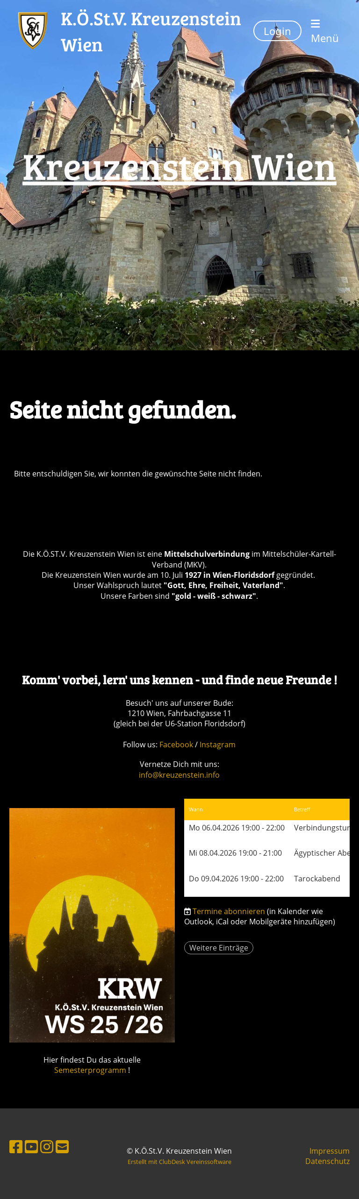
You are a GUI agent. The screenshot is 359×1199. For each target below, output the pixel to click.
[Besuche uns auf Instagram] (46, 1146)
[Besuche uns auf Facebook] (15, 1146)
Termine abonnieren (229, 911)
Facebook (177, 744)
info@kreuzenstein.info (179, 775)
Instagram (218, 744)
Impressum (329, 1151)
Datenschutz (327, 1161)
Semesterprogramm (90, 1070)
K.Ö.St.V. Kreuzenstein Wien (151, 31)
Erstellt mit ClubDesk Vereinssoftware (179, 1161)
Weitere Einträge (218, 948)
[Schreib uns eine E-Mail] (62, 1146)
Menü (325, 32)
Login (277, 31)
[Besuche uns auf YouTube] (31, 1146)
